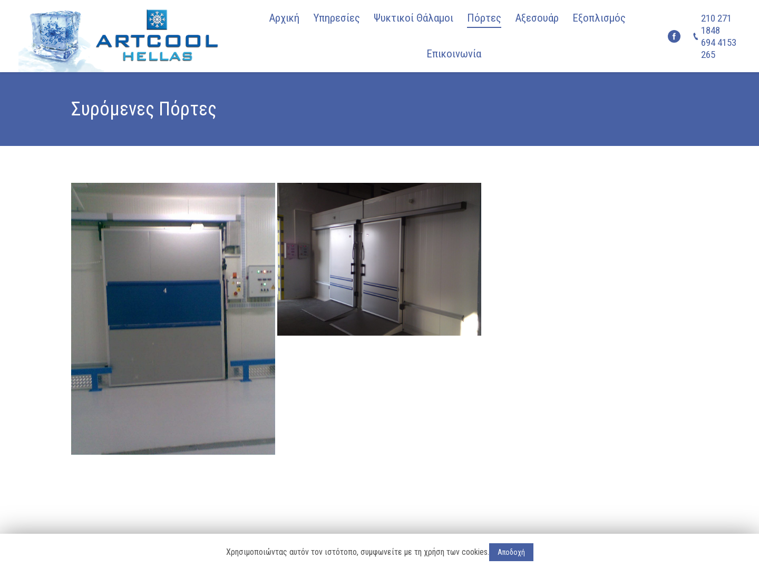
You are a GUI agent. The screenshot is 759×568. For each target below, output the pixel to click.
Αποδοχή (511, 552)
